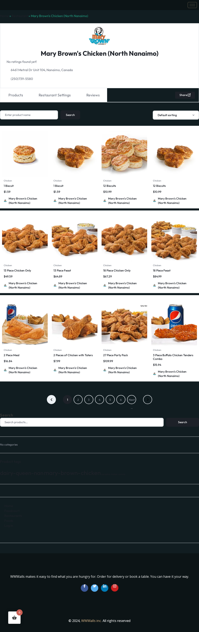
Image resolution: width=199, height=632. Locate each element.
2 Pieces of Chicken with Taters (73, 355)
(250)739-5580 (22, 79)
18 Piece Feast (161, 270)
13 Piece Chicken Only (17, 270)
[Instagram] (114, 587)
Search (6, 414)
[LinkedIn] (104, 588)
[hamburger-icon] (192, 5)
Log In (8, 525)
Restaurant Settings (55, 95)
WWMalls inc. (92, 620)
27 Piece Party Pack (115, 355)
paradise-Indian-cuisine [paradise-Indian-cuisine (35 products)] (113, 473)
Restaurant (20, 16)
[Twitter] (94, 588)
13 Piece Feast (62, 270)
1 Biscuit (9, 185)
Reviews (93, 95)
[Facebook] (84, 588)
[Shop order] (176, 114)
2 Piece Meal (11, 355)
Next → (132, 401)
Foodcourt (12, 510)
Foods (8, 520)
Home (4, 16)
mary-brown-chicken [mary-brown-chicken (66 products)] (72, 472)
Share (184, 95)
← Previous (51, 399)
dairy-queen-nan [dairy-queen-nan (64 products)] (21, 472)
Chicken (8, 180)
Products (15, 95)
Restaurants (13, 515)
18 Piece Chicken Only (117, 270)
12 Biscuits (109, 185)
